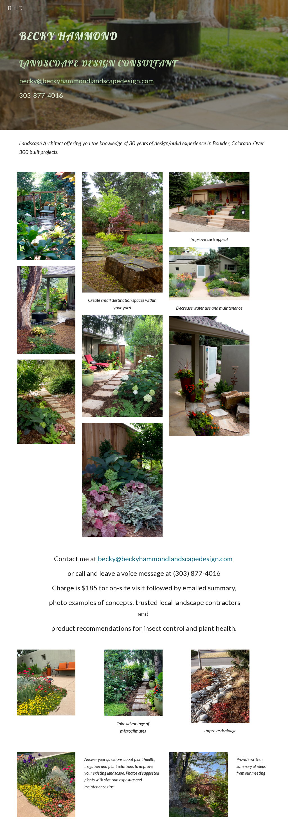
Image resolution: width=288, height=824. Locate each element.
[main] (111, 65)
